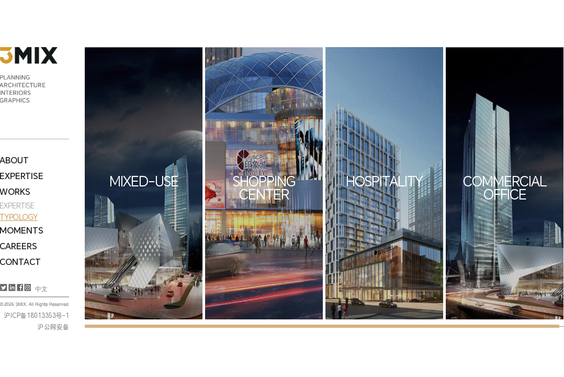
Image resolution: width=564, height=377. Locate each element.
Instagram (27, 287)
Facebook (19, 287)
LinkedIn (11, 287)
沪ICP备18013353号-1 (36, 315)
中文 (41, 289)
